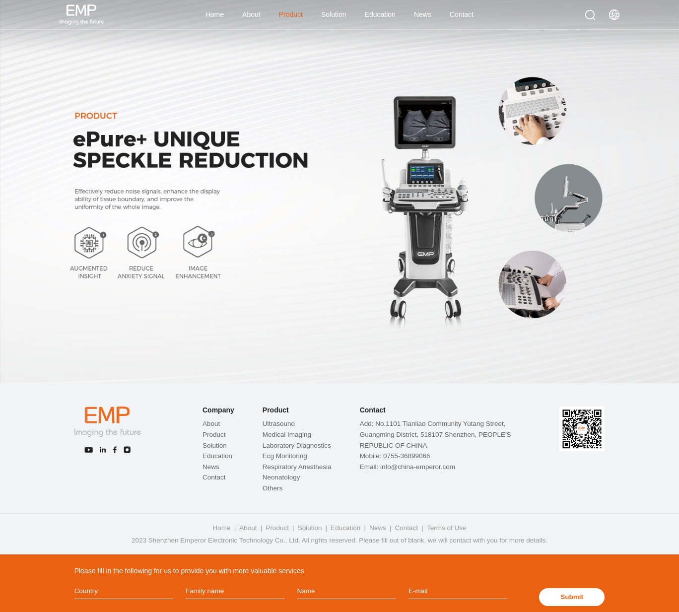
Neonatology (281, 477)
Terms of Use (447, 528)
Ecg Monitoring (285, 456)
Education (380, 14)
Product (291, 14)
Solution (333, 14)
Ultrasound (279, 423)
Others (273, 488)
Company (218, 410)
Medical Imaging (287, 434)
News (422, 14)
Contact (462, 14)
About (251, 14)
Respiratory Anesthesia (297, 467)
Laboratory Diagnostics (297, 445)
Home (214, 14)
